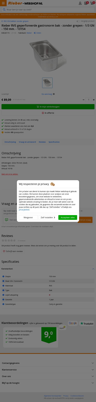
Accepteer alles (68, 217)
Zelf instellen (48, 217)
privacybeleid (24, 209)
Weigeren (28, 217)
